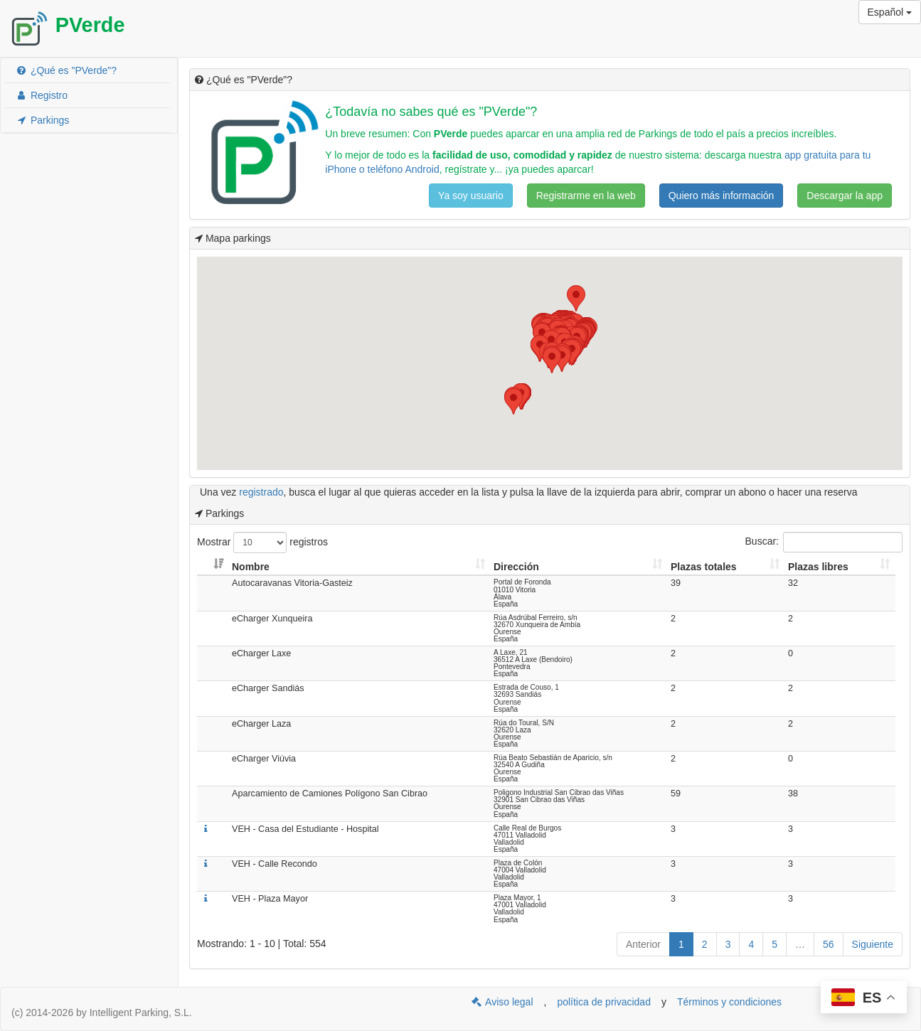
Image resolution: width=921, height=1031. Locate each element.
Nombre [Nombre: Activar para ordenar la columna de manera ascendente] (251, 566)
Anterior (643, 944)
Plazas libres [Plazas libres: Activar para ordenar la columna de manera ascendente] (818, 566)
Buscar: (824, 542)
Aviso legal (501, 1002)
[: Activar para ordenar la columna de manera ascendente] (213, 567)
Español (890, 12)
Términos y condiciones (729, 1002)
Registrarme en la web (586, 195)
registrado (261, 492)
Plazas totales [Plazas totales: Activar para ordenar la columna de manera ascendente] (704, 566)
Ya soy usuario (471, 195)
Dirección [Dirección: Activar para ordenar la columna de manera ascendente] (516, 566)
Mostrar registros (262, 542)
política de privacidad (604, 1002)
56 (828, 944)
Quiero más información (721, 195)
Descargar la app (844, 195)
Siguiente (872, 944)
